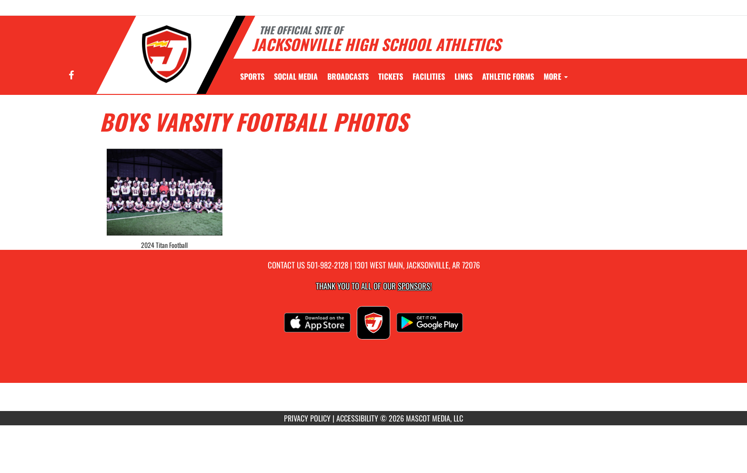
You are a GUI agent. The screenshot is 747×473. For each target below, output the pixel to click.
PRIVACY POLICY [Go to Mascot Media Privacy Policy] (307, 418)
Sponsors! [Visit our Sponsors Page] (415, 286)
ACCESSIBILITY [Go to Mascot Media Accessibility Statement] (357, 418)
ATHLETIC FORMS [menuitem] (508, 76)
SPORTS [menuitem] (252, 76)
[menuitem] (296, 76)
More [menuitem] (556, 76)
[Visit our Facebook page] (71, 76)
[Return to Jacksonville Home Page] (167, 54)
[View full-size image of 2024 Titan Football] (164, 192)
